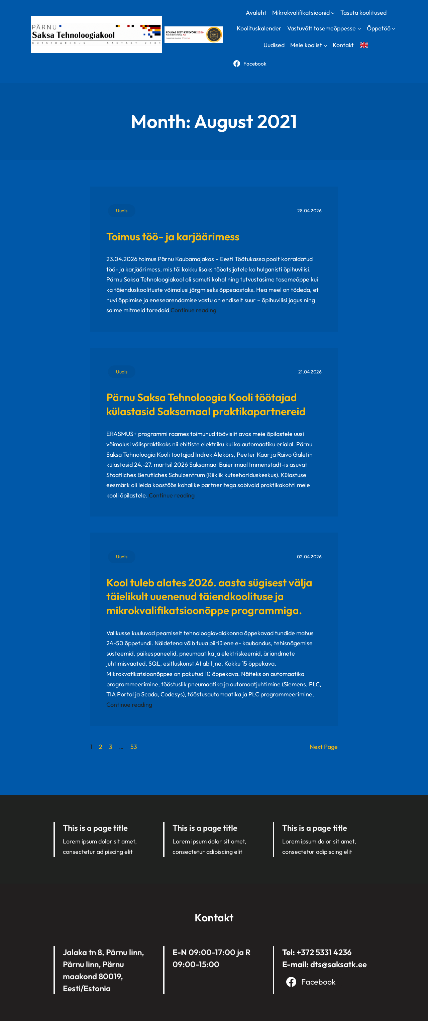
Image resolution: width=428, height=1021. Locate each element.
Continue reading (193, 310)
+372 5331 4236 (324, 952)
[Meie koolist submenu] (325, 45)
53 (133, 747)
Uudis (121, 211)
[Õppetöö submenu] (394, 28)
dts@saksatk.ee (338, 964)
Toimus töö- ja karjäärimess (172, 236)
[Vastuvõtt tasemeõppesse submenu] (359, 28)
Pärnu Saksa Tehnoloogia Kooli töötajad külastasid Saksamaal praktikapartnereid (206, 404)
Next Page (324, 747)
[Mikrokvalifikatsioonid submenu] (333, 12)
